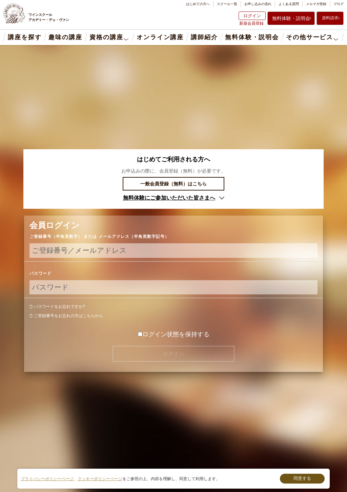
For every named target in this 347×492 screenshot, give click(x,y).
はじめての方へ (198, 4)
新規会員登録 (251, 23)
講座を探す (24, 37)
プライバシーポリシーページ (47, 478)
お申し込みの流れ (257, 4)
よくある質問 (289, 4)
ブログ (338, 4)
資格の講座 (106, 37)
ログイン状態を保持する (173, 334)
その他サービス (309, 37)
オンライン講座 (160, 37)
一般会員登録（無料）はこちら (173, 183)
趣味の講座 (65, 37)
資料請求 (330, 18)
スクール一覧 (227, 4)
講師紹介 (204, 37)
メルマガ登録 (316, 4)
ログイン (252, 15)
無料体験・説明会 (291, 18)
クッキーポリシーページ (100, 478)
